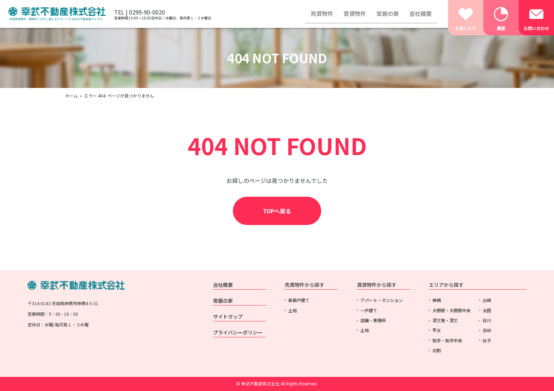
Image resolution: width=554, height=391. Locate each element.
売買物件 (322, 13)
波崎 (487, 300)
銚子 (487, 340)
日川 (487, 320)
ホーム (71, 96)
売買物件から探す (304, 284)
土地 (292, 310)
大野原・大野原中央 (451, 310)
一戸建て (368, 310)
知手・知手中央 (447, 340)
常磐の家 (387, 13)
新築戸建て (299, 300)
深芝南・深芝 (445, 320)
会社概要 (420, 13)
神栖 (436, 300)
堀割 (436, 350)
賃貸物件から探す (376, 284)
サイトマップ (228, 316)
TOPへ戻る (277, 211)
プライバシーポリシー (238, 332)
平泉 (436, 330)
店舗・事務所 (373, 320)
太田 (487, 310)
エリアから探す (446, 284)
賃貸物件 (354, 13)
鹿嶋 (487, 330)
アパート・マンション (381, 300)
